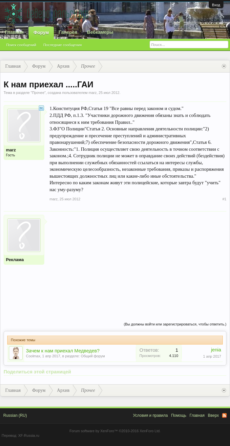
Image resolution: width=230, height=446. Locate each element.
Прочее (38, 93)
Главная (14, 32)
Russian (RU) (15, 415)
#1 (224, 199)
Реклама (15, 259)
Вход (216, 5)
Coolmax (33, 356)
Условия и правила (150, 415)
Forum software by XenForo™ (115, 431)
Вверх (213, 415)
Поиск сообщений (21, 45)
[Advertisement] (138, 261)
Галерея (68, 32)
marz (92, 93)
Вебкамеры (100, 32)
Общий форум (93, 356)
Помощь (178, 415)
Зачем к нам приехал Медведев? (62, 350)
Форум (41, 32)
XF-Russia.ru (28, 435)
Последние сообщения (62, 45)
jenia (216, 349)
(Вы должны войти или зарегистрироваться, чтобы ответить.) (175, 324)
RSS (224, 415)
